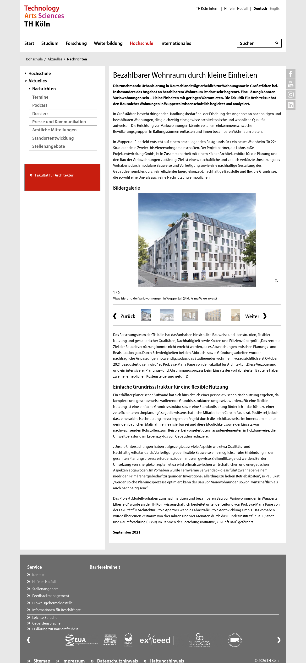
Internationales (175, 43)
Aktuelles (55, 58)
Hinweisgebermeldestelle (52, 602)
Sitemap (41, 648)
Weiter (252, 316)
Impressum (73, 648)
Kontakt (38, 574)
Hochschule (141, 43)
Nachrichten (44, 88)
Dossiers (40, 113)
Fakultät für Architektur (54, 174)
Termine (40, 97)
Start (29, 43)
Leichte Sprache (107, 574)
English (276, 8)
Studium (50, 43)
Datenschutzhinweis (117, 648)
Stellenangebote (48, 146)
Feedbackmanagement (50, 595)
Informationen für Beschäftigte (56, 609)
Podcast (39, 105)
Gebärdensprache (108, 581)
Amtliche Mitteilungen (54, 130)
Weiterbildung (108, 43)
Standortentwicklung (53, 138)
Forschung (76, 43)
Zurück (127, 316)
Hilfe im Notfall (236, 8)
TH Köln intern (207, 8)
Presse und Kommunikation (59, 121)
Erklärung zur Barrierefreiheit (117, 588)
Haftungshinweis (166, 648)
